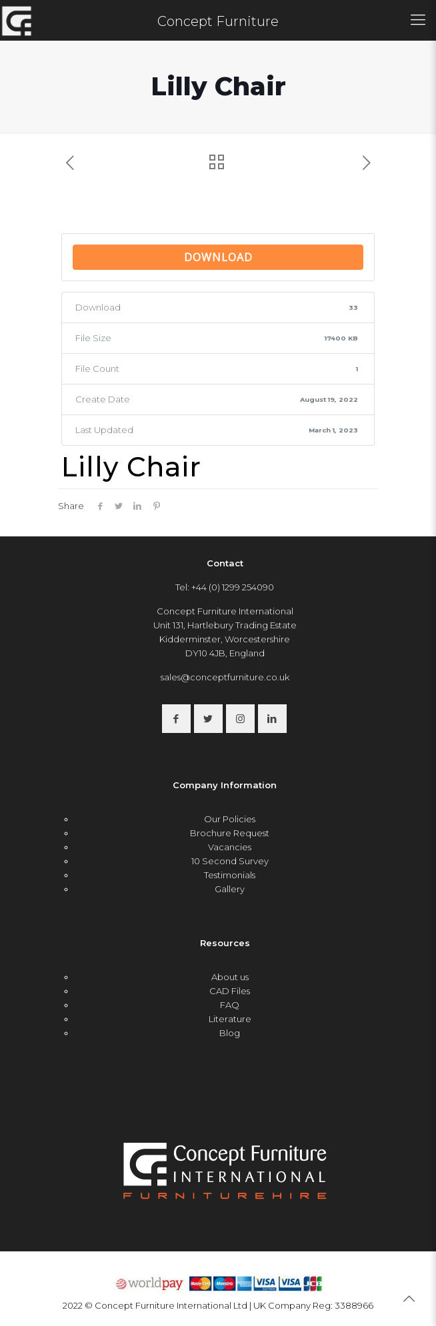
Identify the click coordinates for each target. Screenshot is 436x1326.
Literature (230, 1018)
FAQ (229, 1004)
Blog (229, 1032)
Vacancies (229, 847)
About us (230, 977)
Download (218, 257)
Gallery (230, 889)
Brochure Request (229, 833)
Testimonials (229, 875)
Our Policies (229, 819)
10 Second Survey (230, 861)
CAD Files (229, 991)
